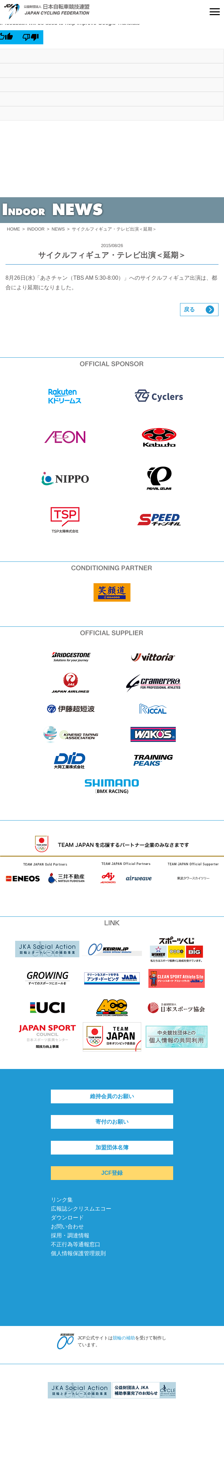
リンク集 (62, 1200)
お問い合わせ (67, 1226)
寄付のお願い (112, 1122)
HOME (13, 229)
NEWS (58, 229)
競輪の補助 (124, 1337)
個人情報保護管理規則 (78, 1253)
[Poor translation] (31, 37)
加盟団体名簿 (112, 1147)
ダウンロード (67, 1218)
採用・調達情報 (70, 1235)
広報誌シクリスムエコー (81, 1209)
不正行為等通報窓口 (75, 1244)
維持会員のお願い (112, 1096)
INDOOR (36, 229)
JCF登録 (112, 1173)
